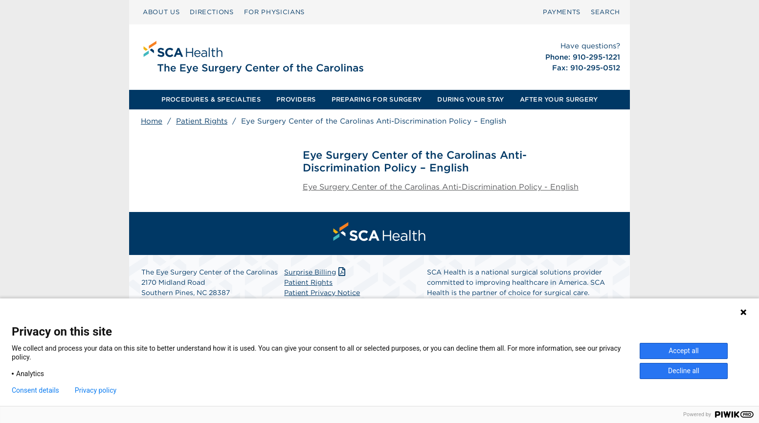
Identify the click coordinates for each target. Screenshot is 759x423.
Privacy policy (95, 390)
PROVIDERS (295, 99)
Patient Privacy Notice (322, 292)
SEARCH (605, 12)
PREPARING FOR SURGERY (377, 99)
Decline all (683, 371)
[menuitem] (161, 12)
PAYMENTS (561, 12)
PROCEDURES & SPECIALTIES (211, 99)
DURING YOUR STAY (470, 99)
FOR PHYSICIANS (274, 12)
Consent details (35, 390)
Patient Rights (201, 121)
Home (151, 121)
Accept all (684, 351)
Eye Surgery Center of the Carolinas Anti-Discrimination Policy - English (441, 186)
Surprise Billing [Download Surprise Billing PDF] (315, 272)
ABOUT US (161, 12)
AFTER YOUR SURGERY (559, 99)
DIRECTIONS (212, 12)
